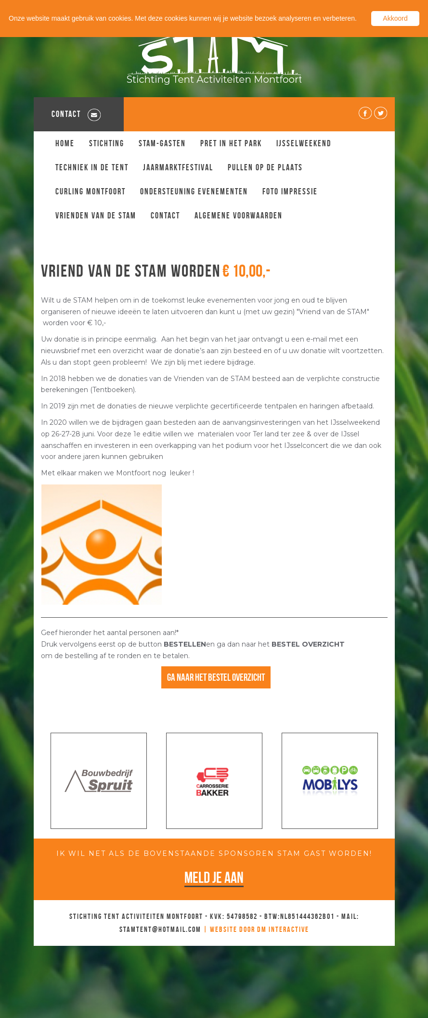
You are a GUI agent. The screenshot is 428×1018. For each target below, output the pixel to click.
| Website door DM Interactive (256, 929)
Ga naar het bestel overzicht (216, 677)
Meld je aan (214, 877)
